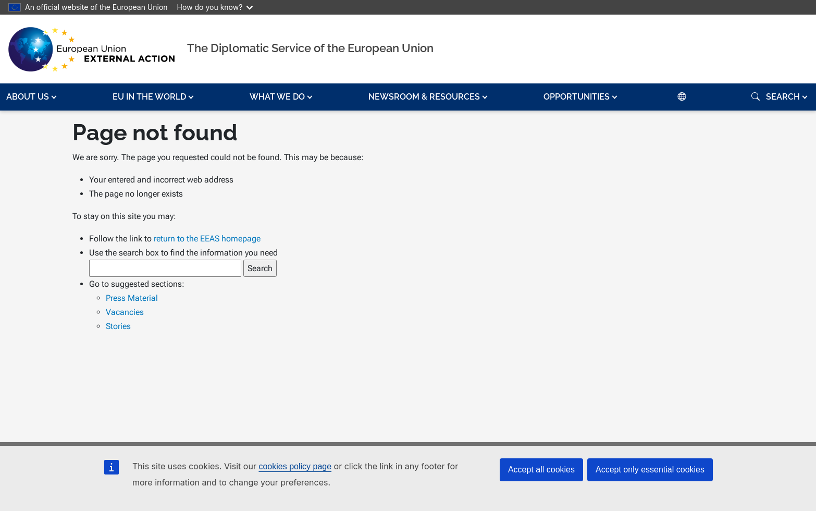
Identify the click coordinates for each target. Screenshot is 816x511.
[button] (32, 97)
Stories (118, 326)
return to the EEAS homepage (207, 239)
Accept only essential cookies (650, 469)
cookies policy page (294, 466)
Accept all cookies (541, 469)
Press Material (132, 298)
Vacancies (125, 312)
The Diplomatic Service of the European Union (310, 48)
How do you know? (215, 7)
